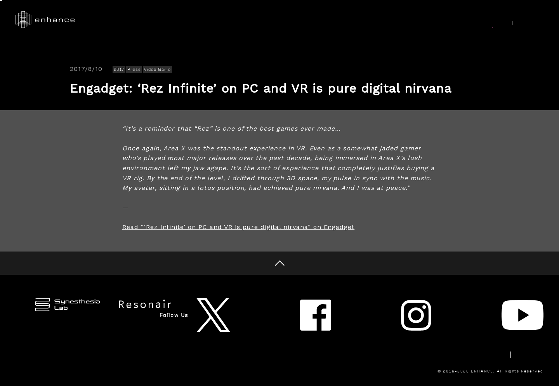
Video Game (157, 69)
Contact (473, 328)
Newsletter (428, 328)
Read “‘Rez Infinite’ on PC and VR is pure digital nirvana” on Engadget (238, 227)
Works (259, 20)
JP (535, 20)
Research (299, 20)
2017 (119, 69)
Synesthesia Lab (354, 20)
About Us (410, 20)
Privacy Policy (522, 328)
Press (134, 69)
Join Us (452, 20)
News (489, 20)
